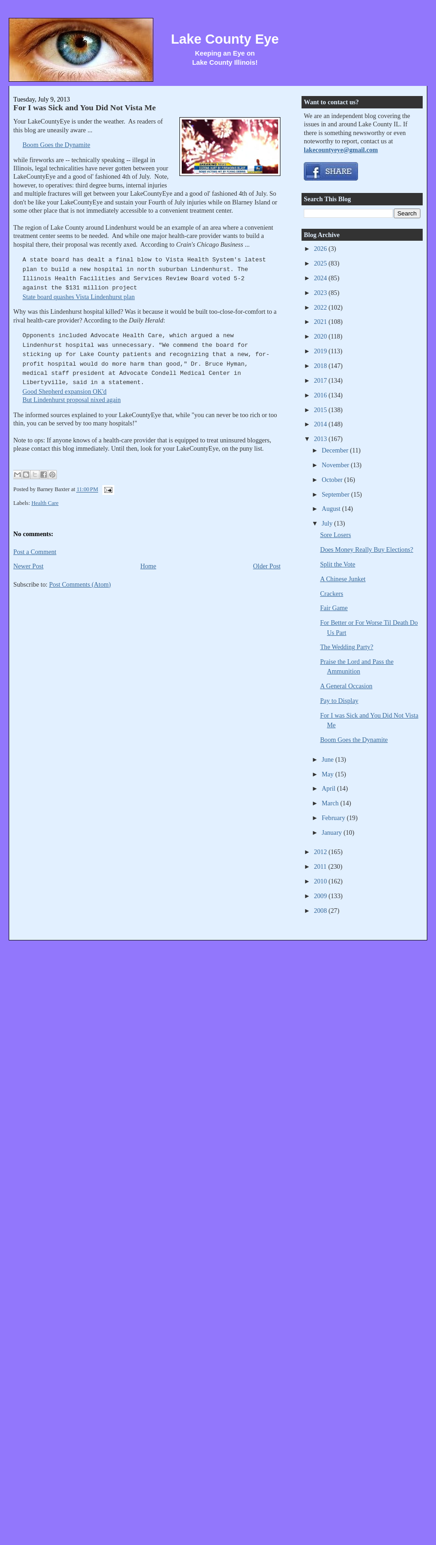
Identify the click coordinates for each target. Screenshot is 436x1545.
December (336, 450)
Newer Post (28, 566)
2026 (321, 248)
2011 (321, 866)
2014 (321, 424)
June (328, 759)
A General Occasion (346, 686)
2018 (321, 365)
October (333, 479)
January (333, 832)
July (328, 523)
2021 (321, 321)
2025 (321, 263)
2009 (321, 896)
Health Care (44, 503)
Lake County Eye (225, 39)
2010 (321, 881)
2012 (321, 851)
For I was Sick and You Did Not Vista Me (84, 107)
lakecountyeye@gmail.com (341, 149)
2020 (321, 336)
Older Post (266, 566)
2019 (321, 351)
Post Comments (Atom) (80, 584)
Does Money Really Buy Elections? (366, 549)
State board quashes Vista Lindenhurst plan (78, 296)
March (331, 803)
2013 (321, 438)
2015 (321, 409)
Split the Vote (337, 564)
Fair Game (333, 607)
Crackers (331, 593)
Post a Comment (34, 551)
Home (148, 566)
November (336, 465)
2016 (321, 395)
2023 (321, 292)
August (332, 508)
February (334, 817)
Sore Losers (335, 534)
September (336, 494)
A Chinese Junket (342, 579)
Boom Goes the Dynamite (56, 144)
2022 (321, 307)
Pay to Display (339, 700)
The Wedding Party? (346, 647)
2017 (321, 380)
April (329, 788)
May (328, 774)
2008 (321, 910)
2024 (321, 278)
